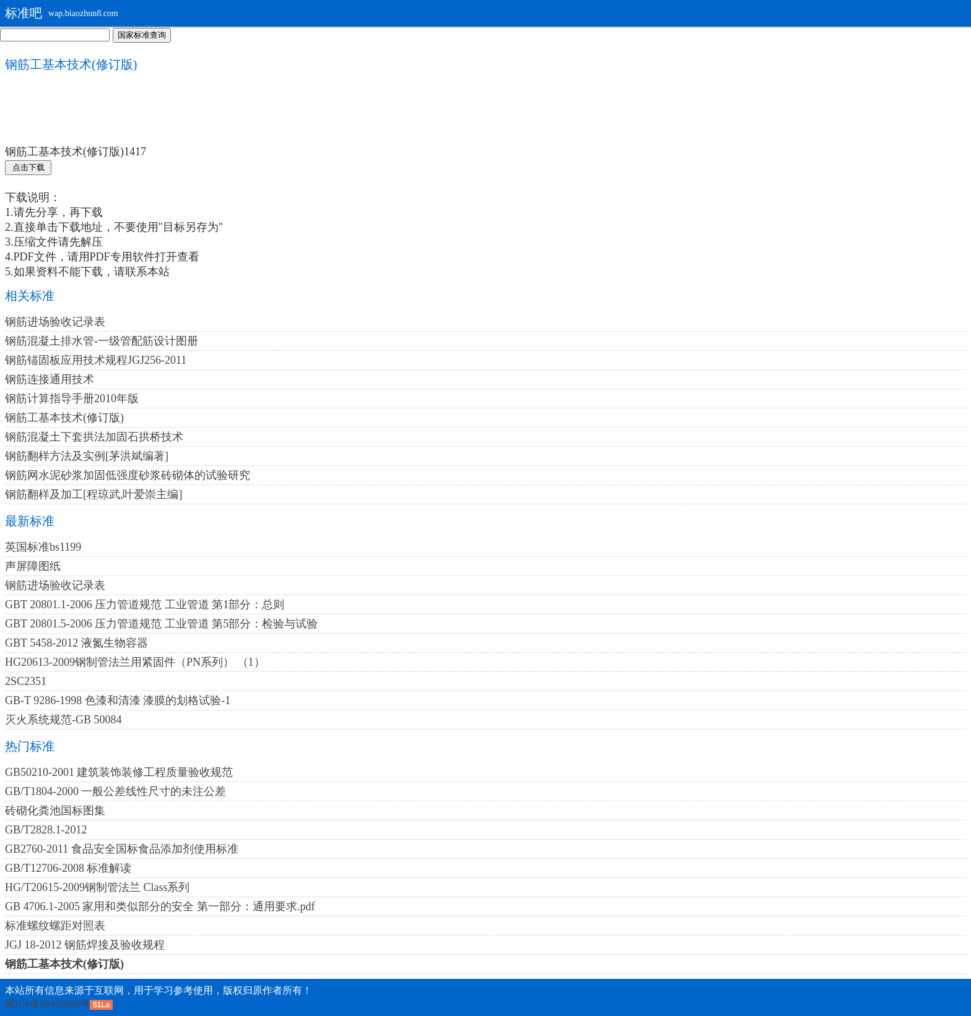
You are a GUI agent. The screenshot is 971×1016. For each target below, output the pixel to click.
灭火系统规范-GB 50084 (63, 719)
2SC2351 (25, 681)
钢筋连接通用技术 (49, 379)
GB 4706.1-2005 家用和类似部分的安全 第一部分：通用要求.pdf (160, 906)
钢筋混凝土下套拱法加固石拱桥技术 (94, 437)
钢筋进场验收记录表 (55, 322)
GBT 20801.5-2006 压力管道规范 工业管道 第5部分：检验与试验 (161, 624)
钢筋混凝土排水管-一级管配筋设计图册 (101, 341)
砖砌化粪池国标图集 (55, 810)
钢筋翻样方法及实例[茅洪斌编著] (86, 456)
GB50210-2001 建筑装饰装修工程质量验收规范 (119, 772)
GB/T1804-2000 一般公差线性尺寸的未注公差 (116, 791)
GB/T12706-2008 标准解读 (68, 868)
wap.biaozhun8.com (83, 13)
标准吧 (23, 13)
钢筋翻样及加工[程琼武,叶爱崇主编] (94, 494)
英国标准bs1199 (43, 547)
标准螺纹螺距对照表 (55, 925)
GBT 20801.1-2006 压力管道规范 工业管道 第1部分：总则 (144, 604)
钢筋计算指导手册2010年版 (72, 398)
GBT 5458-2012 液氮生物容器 (76, 643)
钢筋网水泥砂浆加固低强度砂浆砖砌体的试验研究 (127, 475)
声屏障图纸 (33, 566)
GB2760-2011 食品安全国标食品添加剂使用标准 (121, 849)
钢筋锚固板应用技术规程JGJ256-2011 (95, 360)
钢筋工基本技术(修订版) (64, 417)
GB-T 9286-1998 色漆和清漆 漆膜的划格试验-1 (117, 700)
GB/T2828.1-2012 (46, 830)
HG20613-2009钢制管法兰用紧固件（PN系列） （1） (135, 662)
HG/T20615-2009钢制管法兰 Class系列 (97, 887)
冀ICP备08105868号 (47, 1004)
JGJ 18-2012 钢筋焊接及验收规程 (85, 945)
